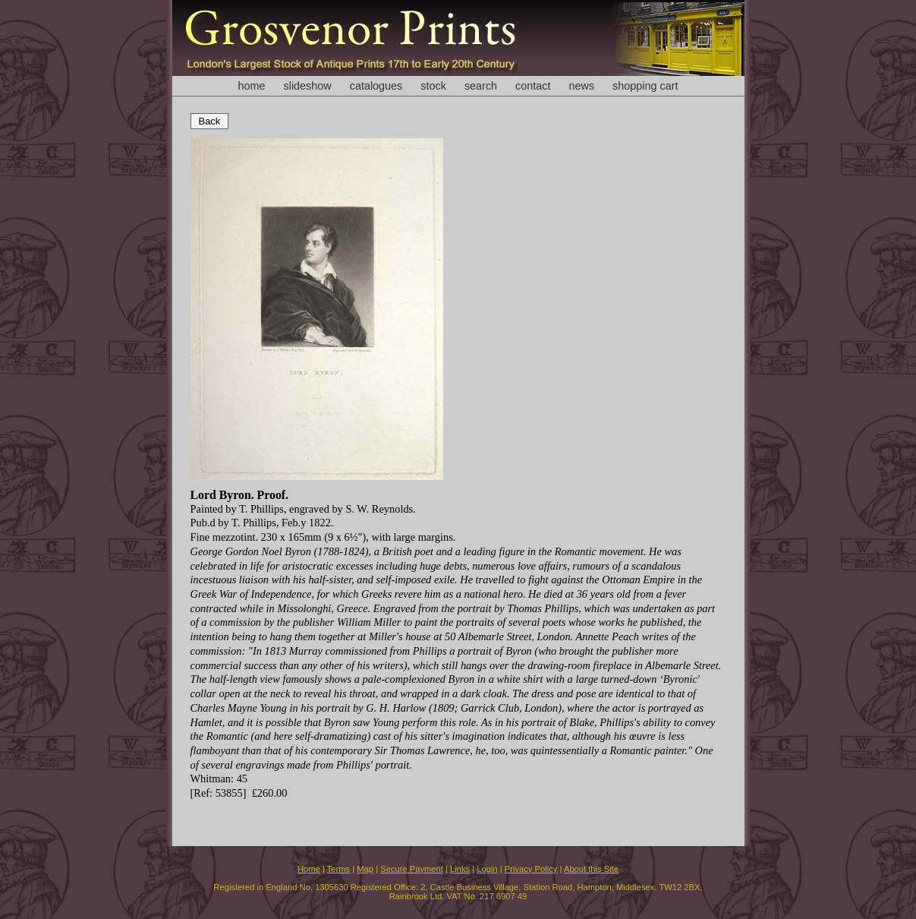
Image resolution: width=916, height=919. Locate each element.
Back (210, 121)
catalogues (376, 86)
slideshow (307, 86)
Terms (338, 868)
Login (487, 868)
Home (308, 868)
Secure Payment (411, 868)
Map (365, 868)
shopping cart (645, 86)
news (582, 86)
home (251, 86)
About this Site (591, 868)
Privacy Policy (531, 868)
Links (460, 868)
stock (433, 86)
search (480, 86)
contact (532, 86)
